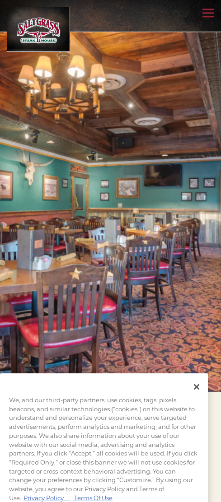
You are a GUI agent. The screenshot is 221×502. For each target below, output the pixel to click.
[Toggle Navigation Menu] (208, 12)
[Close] (197, 395)
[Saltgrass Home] (38, 29)
